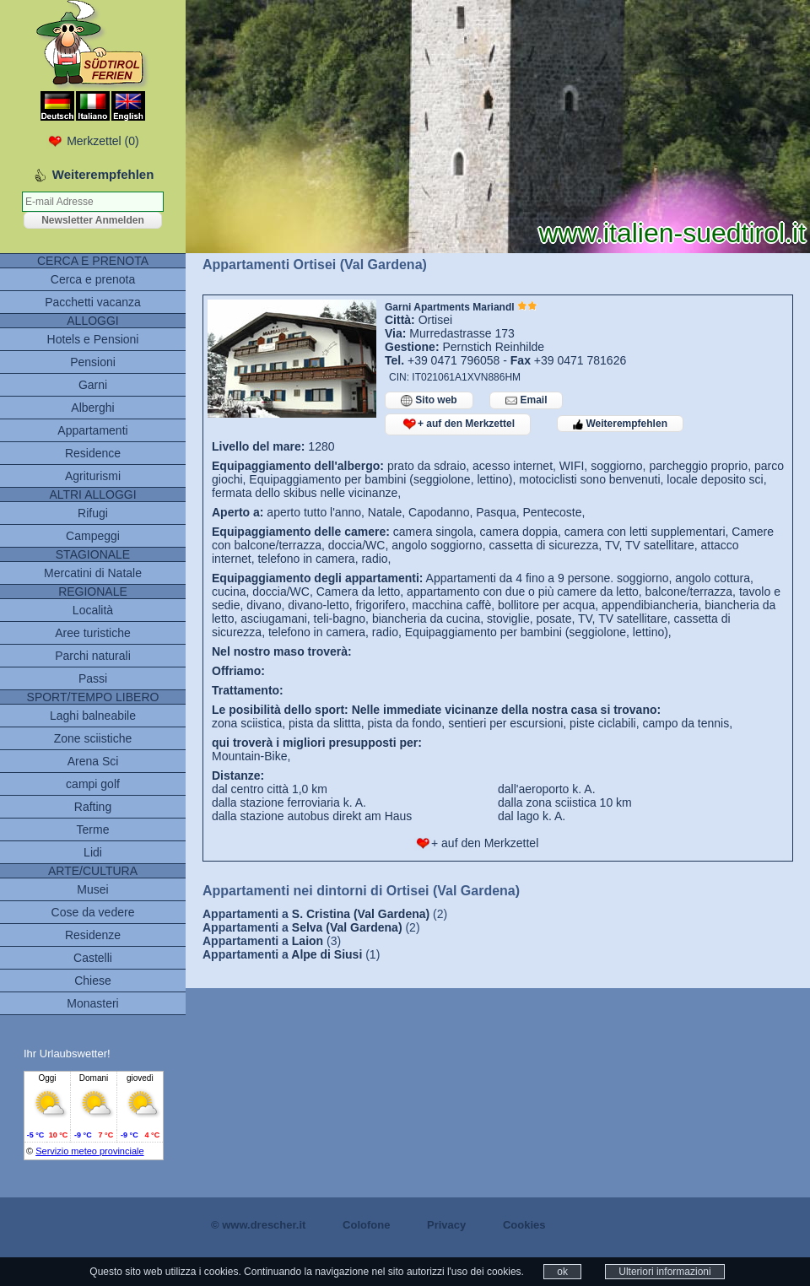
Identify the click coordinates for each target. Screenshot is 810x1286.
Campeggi (93, 536)
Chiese (92, 980)
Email (526, 400)
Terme (93, 829)
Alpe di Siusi (326, 954)
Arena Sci (93, 761)
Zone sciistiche (93, 738)
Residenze (93, 935)
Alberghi (92, 407)
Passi (92, 678)
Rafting (92, 806)
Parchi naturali (93, 655)
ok (562, 1272)
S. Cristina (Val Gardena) (360, 914)
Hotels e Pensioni (93, 339)
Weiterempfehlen (620, 424)
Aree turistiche (92, 633)
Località (93, 610)
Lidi (93, 852)
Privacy (446, 1224)
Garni (92, 385)
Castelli (92, 957)
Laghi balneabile (93, 715)
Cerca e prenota (93, 279)
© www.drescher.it (258, 1224)
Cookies (524, 1224)
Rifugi (93, 513)
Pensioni (93, 362)
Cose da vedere (93, 912)
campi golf (93, 784)
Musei (92, 889)
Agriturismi (93, 476)
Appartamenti (92, 430)
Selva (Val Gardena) (347, 927)
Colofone (366, 1224)
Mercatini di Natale (93, 573)
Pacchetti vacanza (93, 302)
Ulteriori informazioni (664, 1272)
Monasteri (92, 1003)
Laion (307, 941)
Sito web (429, 400)
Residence (93, 453)
